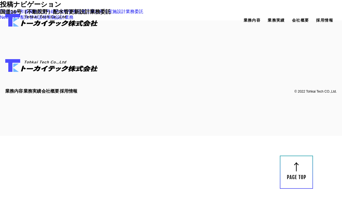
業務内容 (252, 20)
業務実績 (276, 20)
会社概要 (300, 20)
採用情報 (324, 20)
